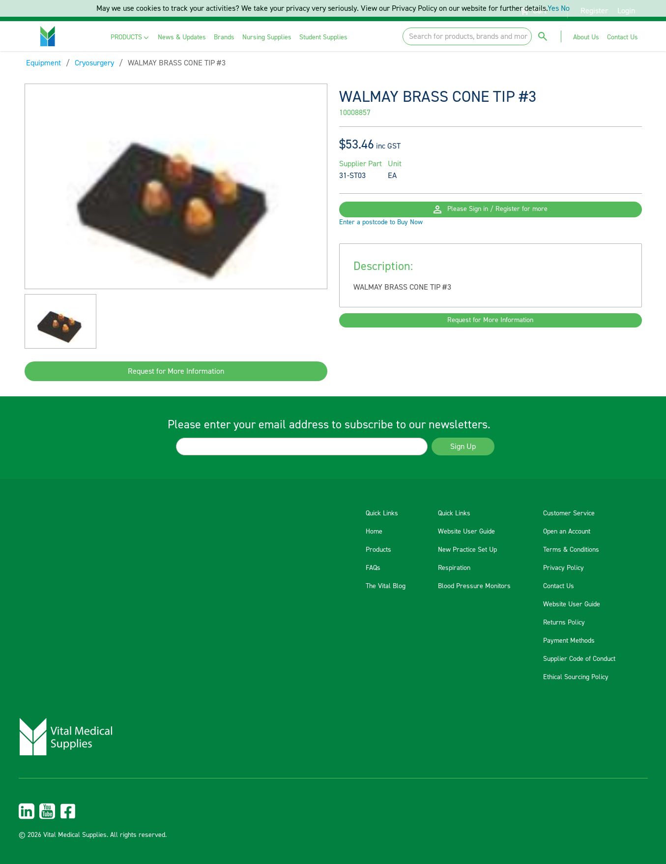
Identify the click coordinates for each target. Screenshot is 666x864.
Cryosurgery (94, 63)
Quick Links (382, 513)
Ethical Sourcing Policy (575, 677)
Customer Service (569, 513)
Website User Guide (466, 531)
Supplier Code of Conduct (579, 659)
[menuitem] (130, 37)
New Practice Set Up (467, 549)
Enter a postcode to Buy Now (381, 238)
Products (378, 549)
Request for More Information (176, 371)
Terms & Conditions (571, 549)
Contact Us (558, 586)
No (565, 8)
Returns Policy (564, 622)
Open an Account (566, 531)
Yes (553, 8)
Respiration (454, 568)
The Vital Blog (385, 586)
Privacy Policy (563, 568)
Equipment (43, 63)
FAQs (373, 568)
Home (374, 531)
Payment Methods (569, 640)
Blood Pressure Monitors (474, 586)
